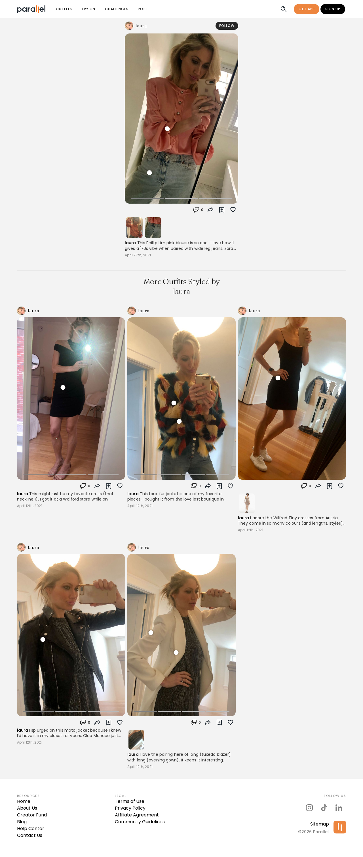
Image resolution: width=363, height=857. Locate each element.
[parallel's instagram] (309, 807)
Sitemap (319, 824)
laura (130, 243)
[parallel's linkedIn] (339, 807)
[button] (198, 210)
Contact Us (29, 835)
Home (23, 801)
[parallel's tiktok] (324, 807)
